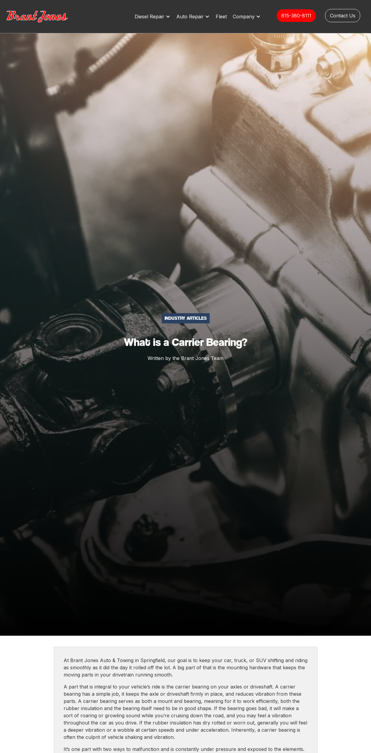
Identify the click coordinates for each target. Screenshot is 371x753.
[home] (43, 16)
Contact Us (342, 16)
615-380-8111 (296, 16)
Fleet (221, 17)
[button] (154, 16)
